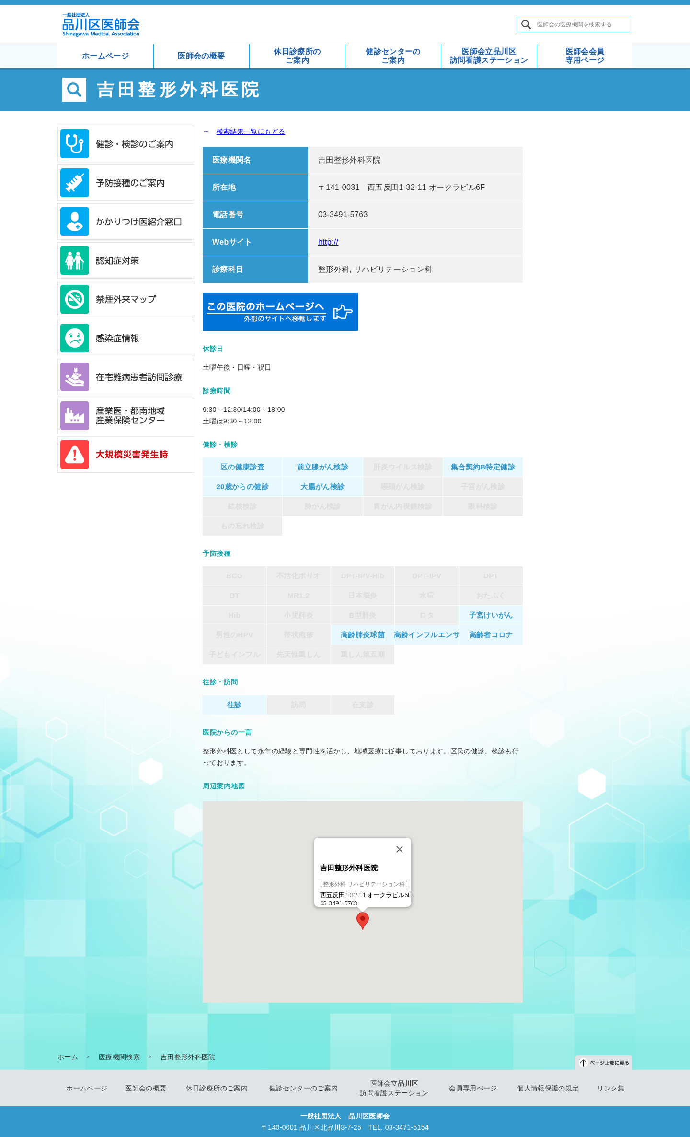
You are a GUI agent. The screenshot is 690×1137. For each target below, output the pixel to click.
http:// (328, 242)
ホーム (68, 1057)
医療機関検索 (119, 1057)
